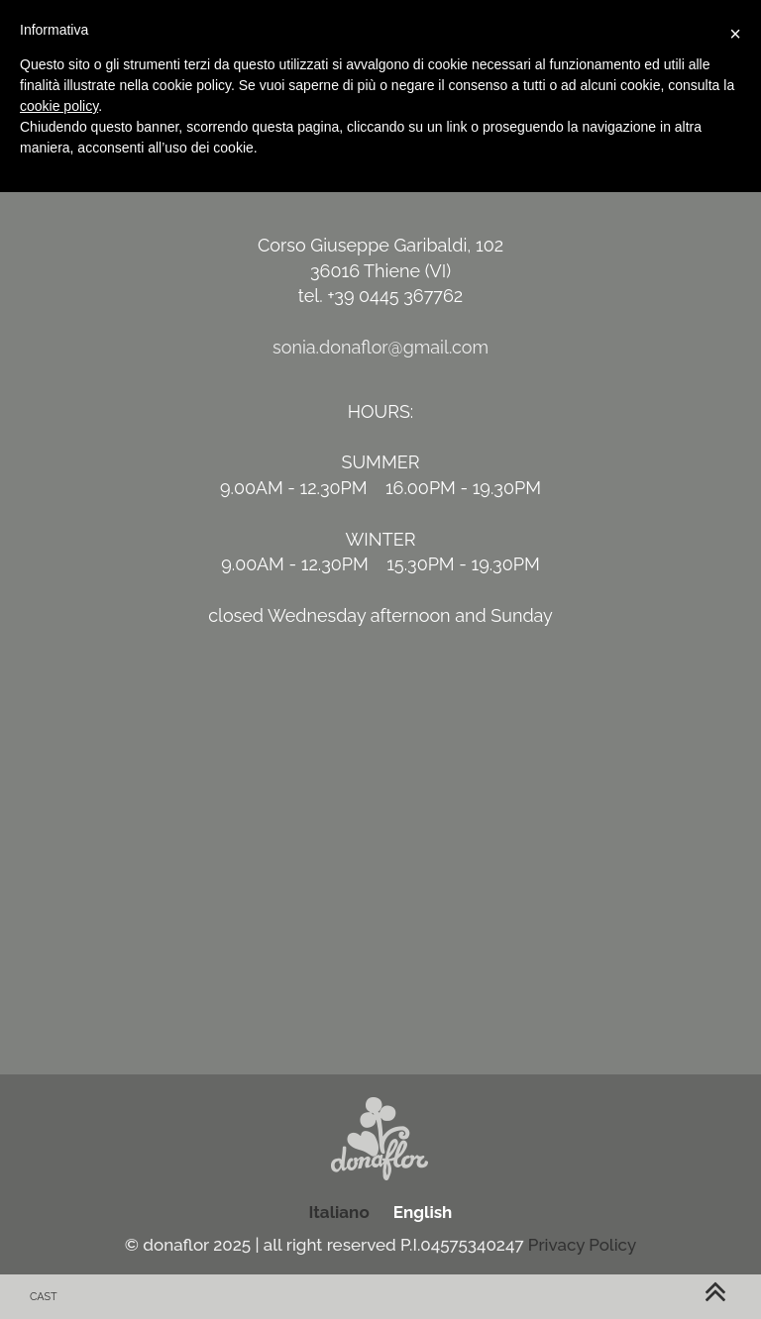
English (423, 1212)
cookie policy (59, 106)
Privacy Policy (582, 1245)
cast (43, 1296)
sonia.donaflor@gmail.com (380, 347)
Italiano (339, 1212)
